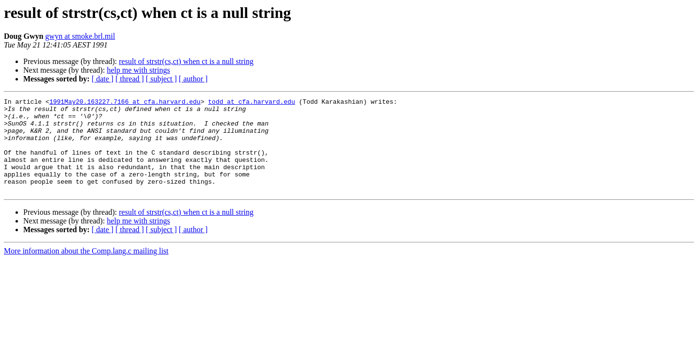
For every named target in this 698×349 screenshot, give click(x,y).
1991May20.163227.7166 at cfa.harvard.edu (125, 102)
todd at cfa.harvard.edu (251, 102)
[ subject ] (161, 79)
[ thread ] (129, 79)
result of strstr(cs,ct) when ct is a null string (186, 61)
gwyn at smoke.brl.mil (80, 36)
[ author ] (193, 79)
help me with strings (138, 70)
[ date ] (102, 79)
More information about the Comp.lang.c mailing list (86, 270)
